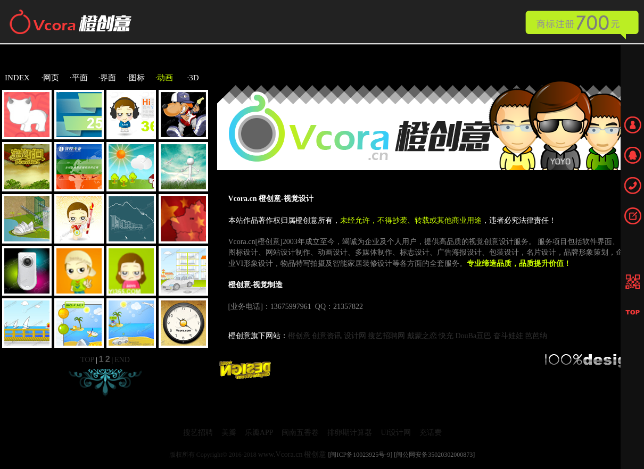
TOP (87, 360)
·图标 (136, 77)
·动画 (164, 77)
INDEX (17, 77)
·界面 (107, 77)
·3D (193, 77)
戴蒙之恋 (422, 336)
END (122, 360)
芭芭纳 (536, 336)
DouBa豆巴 (474, 336)
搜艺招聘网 (386, 336)
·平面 (79, 77)
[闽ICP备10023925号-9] (360, 454)
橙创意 (299, 336)
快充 (446, 336)
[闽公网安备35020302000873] (434, 454)
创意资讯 (327, 336)
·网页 (51, 77)
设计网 (355, 336)
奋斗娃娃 (508, 336)
